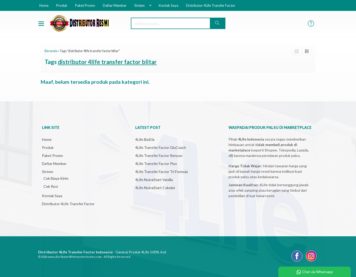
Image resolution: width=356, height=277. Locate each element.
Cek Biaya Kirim (56, 178)
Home (43, 5)
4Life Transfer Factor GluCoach (160, 147)
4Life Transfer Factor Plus (156, 163)
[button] (217, 23)
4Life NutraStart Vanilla (154, 179)
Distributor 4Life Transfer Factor (210, 5)
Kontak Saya (168, 5)
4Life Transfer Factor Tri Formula (161, 171)
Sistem (139, 5)
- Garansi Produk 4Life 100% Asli (102, 252)
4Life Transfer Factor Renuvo (158, 155)
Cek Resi (51, 186)
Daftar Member (114, 5)
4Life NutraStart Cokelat (155, 187)
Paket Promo (85, 5)
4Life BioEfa (144, 139)
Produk (61, 5)
